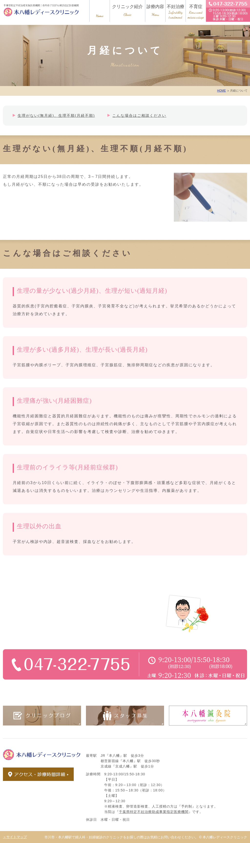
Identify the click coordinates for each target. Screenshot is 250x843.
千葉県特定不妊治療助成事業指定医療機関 (153, 812)
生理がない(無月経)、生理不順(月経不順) (56, 115)
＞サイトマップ (15, 837)
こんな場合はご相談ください (139, 115)
